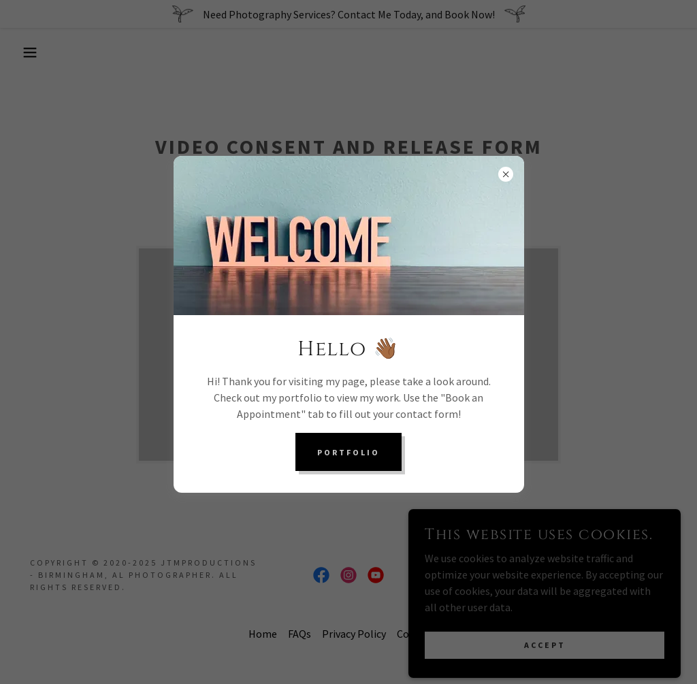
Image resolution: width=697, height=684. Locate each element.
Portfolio (348, 452)
